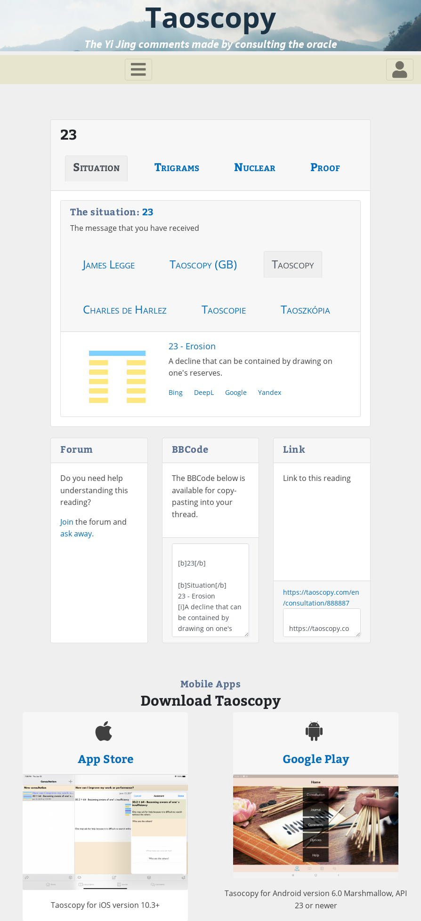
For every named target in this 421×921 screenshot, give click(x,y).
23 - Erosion (192, 346)
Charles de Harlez (125, 309)
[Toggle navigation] (138, 69)
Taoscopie (224, 309)
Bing (176, 392)
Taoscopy (293, 264)
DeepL (204, 392)
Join (66, 522)
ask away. (77, 533)
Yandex (269, 392)
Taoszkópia (305, 309)
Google (236, 392)
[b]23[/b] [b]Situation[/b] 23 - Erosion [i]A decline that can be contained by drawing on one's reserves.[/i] (211, 590)
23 (148, 211)
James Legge (109, 264)
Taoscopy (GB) (203, 264)
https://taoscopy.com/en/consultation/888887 (322, 622)
